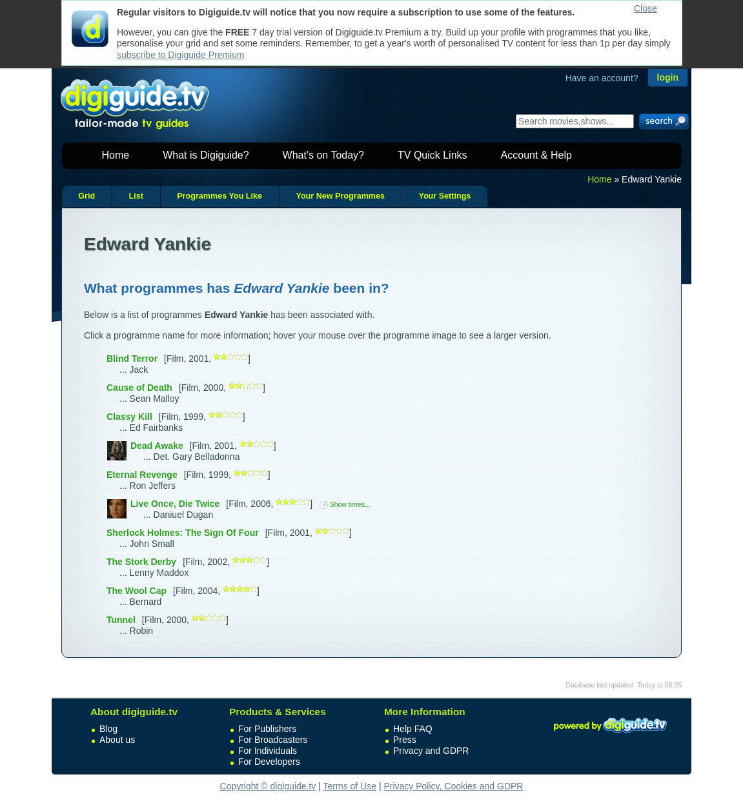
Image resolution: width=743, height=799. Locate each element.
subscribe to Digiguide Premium (181, 55)
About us (117, 740)
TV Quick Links (432, 155)
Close (645, 8)
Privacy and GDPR (431, 750)
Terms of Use (349, 786)
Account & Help (536, 155)
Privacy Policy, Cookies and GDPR (453, 786)
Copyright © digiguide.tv (268, 786)
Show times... (345, 504)
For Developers (269, 761)
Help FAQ (413, 729)
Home (116, 155)
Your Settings (444, 196)
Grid (86, 196)
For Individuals (267, 750)
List (135, 196)
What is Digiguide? (206, 155)
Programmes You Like (219, 196)
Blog (108, 729)
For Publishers (267, 729)
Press (404, 740)
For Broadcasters (272, 740)
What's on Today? (323, 155)
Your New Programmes (340, 196)
